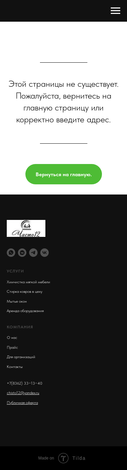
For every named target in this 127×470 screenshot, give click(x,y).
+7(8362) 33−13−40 (24, 383)
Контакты (15, 366)
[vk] (44, 252)
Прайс (12, 347)
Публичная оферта (22, 402)
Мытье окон (17, 301)
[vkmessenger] (22, 252)
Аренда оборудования (25, 310)
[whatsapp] (11, 252)
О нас (12, 337)
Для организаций (21, 356)
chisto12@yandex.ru (23, 392)
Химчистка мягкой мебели (28, 282)
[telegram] (33, 252)
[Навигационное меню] (115, 10)
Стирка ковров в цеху (24, 291)
